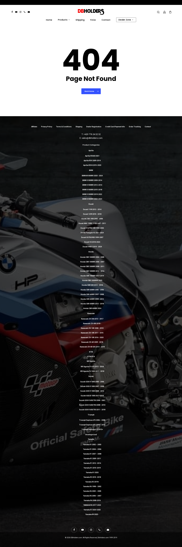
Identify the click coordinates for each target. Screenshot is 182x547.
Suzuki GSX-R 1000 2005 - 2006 (92, 382)
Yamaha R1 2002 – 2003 (92, 444)
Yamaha (91, 439)
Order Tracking (135, 127)
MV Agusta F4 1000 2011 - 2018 (92, 371)
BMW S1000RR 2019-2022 (92, 194)
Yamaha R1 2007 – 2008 (92, 454)
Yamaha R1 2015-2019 (92, 468)
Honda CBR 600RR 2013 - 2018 (92, 304)
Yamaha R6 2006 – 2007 (92, 496)
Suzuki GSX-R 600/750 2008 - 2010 (92, 405)
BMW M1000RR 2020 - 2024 (92, 176)
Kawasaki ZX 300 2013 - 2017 (92, 319)
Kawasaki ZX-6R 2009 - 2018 (92, 342)
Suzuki (91, 376)
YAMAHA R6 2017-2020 (92, 505)
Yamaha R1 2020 (92, 472)
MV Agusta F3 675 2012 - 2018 (92, 366)
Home (49, 20)
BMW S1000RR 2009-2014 (92, 180)
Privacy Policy (46, 127)
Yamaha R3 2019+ (92, 482)
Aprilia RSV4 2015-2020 (92, 165)
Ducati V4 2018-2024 (92, 242)
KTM (91, 352)
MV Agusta (91, 361)
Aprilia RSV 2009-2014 (92, 160)
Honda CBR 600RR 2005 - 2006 (92, 290)
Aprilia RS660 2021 (92, 156)
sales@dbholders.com (92, 138)
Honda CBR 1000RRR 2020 (92, 280)
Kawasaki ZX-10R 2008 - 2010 (92, 328)
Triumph (91, 415)
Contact (106, 20)
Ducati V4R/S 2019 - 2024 (92, 247)
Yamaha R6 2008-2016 (92, 500)
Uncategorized (91, 434)
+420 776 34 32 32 (92, 134)
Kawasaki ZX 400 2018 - (92, 323)
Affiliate (34, 127)
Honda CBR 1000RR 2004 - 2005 (92, 257)
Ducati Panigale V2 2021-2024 (92, 233)
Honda (91, 252)
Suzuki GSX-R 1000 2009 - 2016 (92, 391)
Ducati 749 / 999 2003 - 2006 (92, 219)
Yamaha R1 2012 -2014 (92, 463)
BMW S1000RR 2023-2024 (92, 199)
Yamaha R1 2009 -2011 (92, 458)
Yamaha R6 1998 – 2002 (92, 486)
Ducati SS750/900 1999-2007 (92, 237)
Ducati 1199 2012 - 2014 (92, 209)
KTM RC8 (91, 356)
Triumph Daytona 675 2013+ (92, 429)
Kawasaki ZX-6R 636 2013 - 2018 (92, 347)
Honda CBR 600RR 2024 (92, 308)
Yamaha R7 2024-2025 (92, 510)
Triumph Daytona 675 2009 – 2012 (92, 425)
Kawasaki (91, 313)
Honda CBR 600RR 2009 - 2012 (92, 299)
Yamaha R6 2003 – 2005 (92, 491)
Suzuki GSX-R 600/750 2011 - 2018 (92, 410)
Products (64, 20)
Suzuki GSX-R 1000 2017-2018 (92, 396)
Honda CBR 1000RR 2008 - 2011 (92, 266)
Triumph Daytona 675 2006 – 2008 (92, 420)
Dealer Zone (126, 20)
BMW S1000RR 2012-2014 (92, 185)
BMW (91, 170)
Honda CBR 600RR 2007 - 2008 (92, 294)
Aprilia (91, 150)
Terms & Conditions (64, 127)
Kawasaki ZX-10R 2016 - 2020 (92, 337)
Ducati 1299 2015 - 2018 (92, 214)
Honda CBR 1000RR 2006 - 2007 (92, 262)
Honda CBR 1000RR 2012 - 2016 (92, 271)
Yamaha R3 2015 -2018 (92, 477)
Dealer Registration (93, 127)
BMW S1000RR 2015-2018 (92, 190)
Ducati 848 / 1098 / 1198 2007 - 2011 (92, 223)
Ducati (91, 204)
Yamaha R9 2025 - (92, 514)
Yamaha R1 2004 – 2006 (92, 449)
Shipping (80, 20)
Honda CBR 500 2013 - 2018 (92, 285)
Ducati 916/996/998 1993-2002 (92, 228)
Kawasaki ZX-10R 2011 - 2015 (92, 333)
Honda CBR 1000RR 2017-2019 (92, 276)
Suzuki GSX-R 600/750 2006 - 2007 (92, 400)
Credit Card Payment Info (115, 127)
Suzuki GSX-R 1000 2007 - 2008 (92, 386)
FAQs (93, 20)
